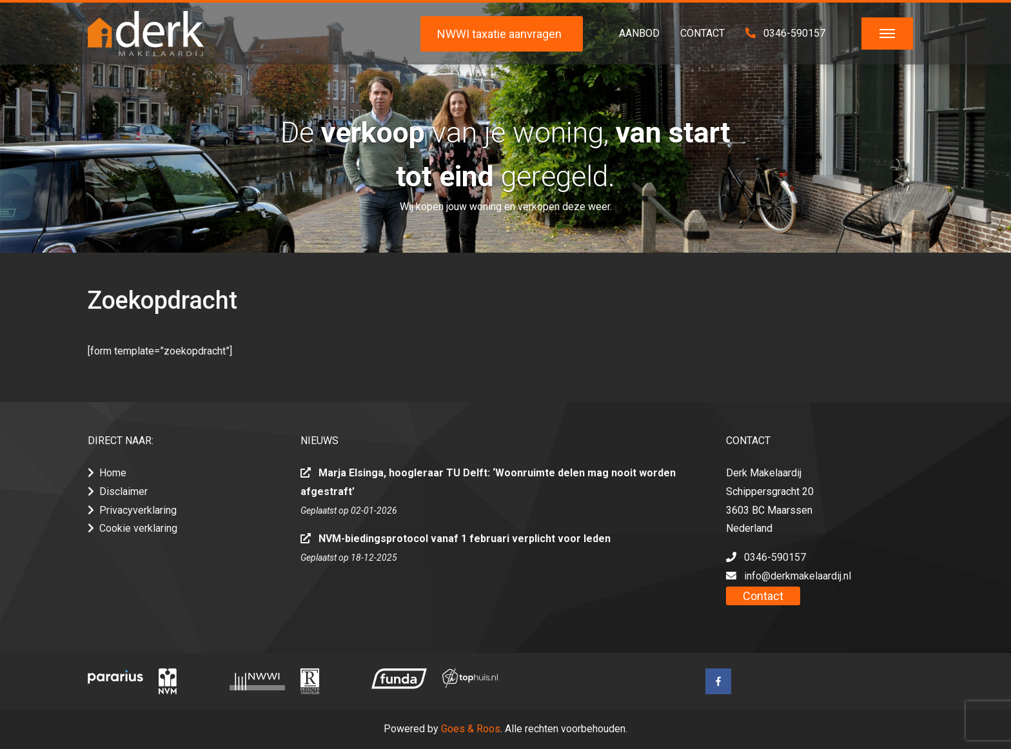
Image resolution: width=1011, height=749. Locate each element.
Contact (702, 33)
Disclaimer (123, 491)
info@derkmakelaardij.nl (797, 576)
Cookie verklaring (138, 528)
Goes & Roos (470, 729)
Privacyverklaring (138, 510)
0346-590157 (785, 33)
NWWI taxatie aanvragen (499, 34)
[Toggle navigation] (887, 33)
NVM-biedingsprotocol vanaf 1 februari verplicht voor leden (465, 538)
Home (112, 473)
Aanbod (639, 33)
